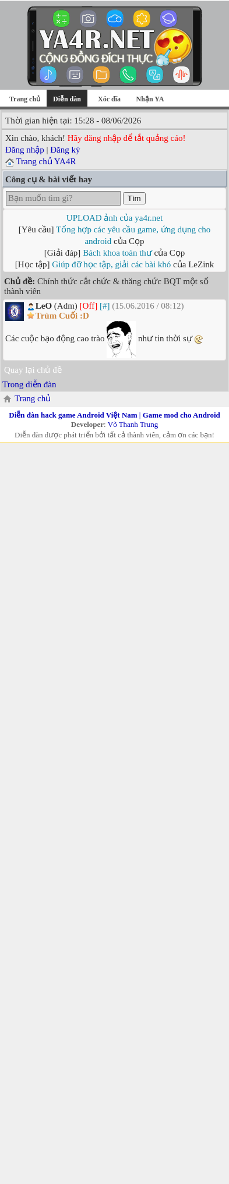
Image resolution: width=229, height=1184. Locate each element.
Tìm (134, 198)
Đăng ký (65, 149)
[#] (105, 305)
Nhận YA (150, 99)
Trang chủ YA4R (46, 161)
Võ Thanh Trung (133, 424)
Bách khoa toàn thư (117, 252)
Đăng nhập (24, 149)
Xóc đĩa (109, 99)
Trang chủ (24, 99)
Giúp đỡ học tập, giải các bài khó (111, 264)
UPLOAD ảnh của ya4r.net (114, 217)
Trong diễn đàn (29, 384)
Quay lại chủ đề (33, 369)
